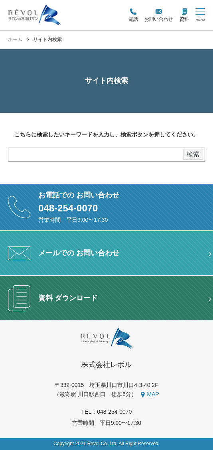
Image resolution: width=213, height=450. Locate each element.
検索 (193, 154)
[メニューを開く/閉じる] (200, 15)
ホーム (15, 39)
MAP (153, 394)
